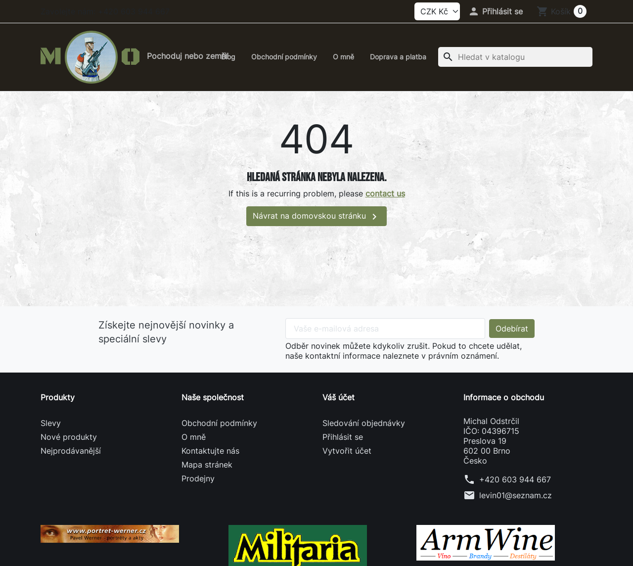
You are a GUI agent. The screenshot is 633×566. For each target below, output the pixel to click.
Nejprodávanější (71, 451)
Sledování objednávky (363, 423)
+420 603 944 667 (515, 479)
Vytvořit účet (346, 451)
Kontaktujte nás (210, 451)
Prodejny (198, 478)
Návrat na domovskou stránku (316, 217)
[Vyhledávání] (515, 57)
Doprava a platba (398, 56)
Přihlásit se (342, 437)
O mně (343, 56)
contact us (385, 193)
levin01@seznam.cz (515, 495)
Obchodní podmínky (284, 56)
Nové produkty (69, 437)
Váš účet (338, 397)
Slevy (51, 423)
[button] (495, 11)
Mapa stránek (206, 465)
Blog (228, 56)
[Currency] (437, 11)
